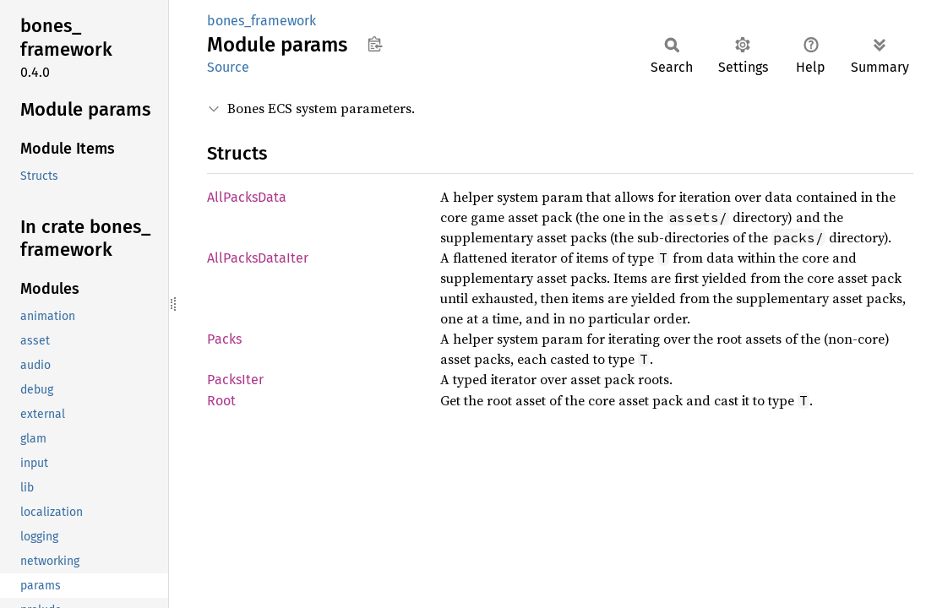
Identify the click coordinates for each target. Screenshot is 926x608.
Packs (224, 339)
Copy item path (375, 44)
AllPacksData (246, 197)
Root (221, 401)
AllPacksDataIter (257, 258)
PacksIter (235, 380)
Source (228, 67)
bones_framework (261, 21)
